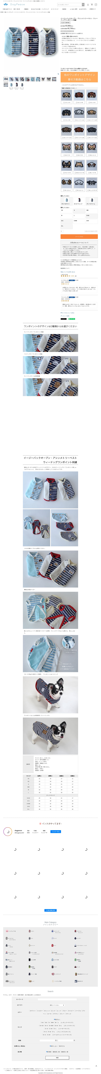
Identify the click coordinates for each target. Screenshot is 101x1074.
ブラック (68, 1013)
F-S (45, 1031)
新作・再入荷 (17, 9)
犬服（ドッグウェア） (9, 12)
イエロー (39, 1010)
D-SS (41, 1025)
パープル (77, 1010)
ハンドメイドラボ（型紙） (61, 1068)
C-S (46, 1028)
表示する (61, 1046)
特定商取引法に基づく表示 (37, 1070)
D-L (60, 1025)
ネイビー (70, 1010)
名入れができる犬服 (35, 9)
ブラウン (55, 1013)
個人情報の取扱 (49, 1070)
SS (45, 1022)
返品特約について (65, 268)
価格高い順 (56, 1051)
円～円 (57, 1040)
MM (52, 1022)
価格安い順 (64, 1051)
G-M (48, 1034)
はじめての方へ (83, 9)
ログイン (72, 1068)
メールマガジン (86, 1068)
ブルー (64, 1010)
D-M (56, 1025)
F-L (53, 1031)
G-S (44, 1034)
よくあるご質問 (73, 9)
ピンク (53, 1010)
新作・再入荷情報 (29, 1068)
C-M (50, 1028)
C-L (54, 1028)
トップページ (7, 1068)
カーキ (49, 1013)
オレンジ (46, 1010)
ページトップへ (96, 1066)
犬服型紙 (64, 9)
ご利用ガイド (92, 9)
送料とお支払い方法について (21, 1070)
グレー (61, 1013)
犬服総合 (26, 9)
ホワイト (32, 1010)
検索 (57, 1057)
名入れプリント (39, 1068)
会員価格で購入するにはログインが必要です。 (72, 33)
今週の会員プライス (7, 9)
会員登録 (78, 1068)
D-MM (50, 1025)
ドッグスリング (45, 9)
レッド (58, 1010)
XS (42, 1022)
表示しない (54, 1046)
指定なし (57, 1019)
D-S (46, 1025)
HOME (1, 12)
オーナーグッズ (54, 9)
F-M (49, 1031)
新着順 (48, 1051)
